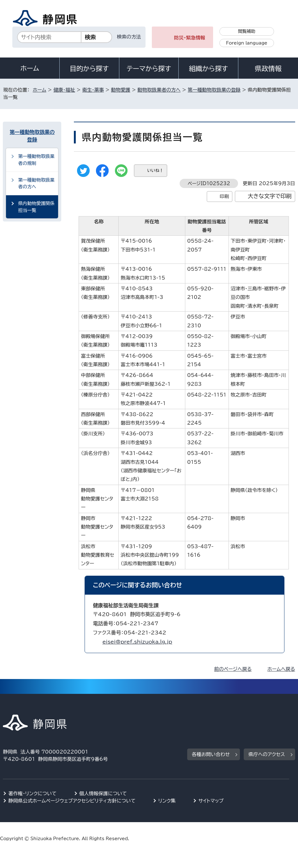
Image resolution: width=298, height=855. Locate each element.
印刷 (224, 196)
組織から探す (208, 68)
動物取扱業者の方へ (159, 90)
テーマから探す (149, 68)
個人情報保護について (103, 793)
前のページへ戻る (233, 669)
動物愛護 (120, 90)
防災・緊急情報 (189, 37)
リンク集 (167, 800)
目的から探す (89, 68)
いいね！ (155, 170)
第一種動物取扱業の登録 (214, 90)
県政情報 (268, 68)
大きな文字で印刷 (270, 196)
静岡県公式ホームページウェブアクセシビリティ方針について (71, 800)
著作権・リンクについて (32, 793)
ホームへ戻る (281, 669)
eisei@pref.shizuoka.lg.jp (137, 641)
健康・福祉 (64, 90)
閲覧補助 (246, 31)
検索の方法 (129, 36)
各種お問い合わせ (211, 754)
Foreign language (246, 43)
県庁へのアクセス (266, 754)
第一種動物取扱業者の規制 (36, 160)
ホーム (29, 68)
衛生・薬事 (93, 90)
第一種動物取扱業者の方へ (36, 183)
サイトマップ (211, 800)
